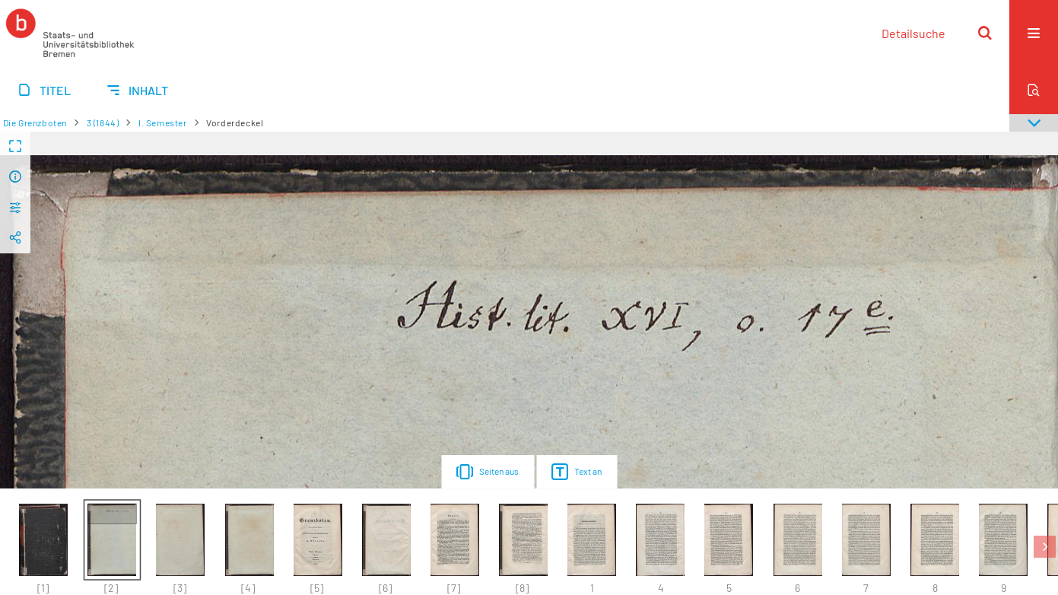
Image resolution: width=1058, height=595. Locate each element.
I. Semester (162, 122)
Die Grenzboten (35, 122)
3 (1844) (103, 122)
